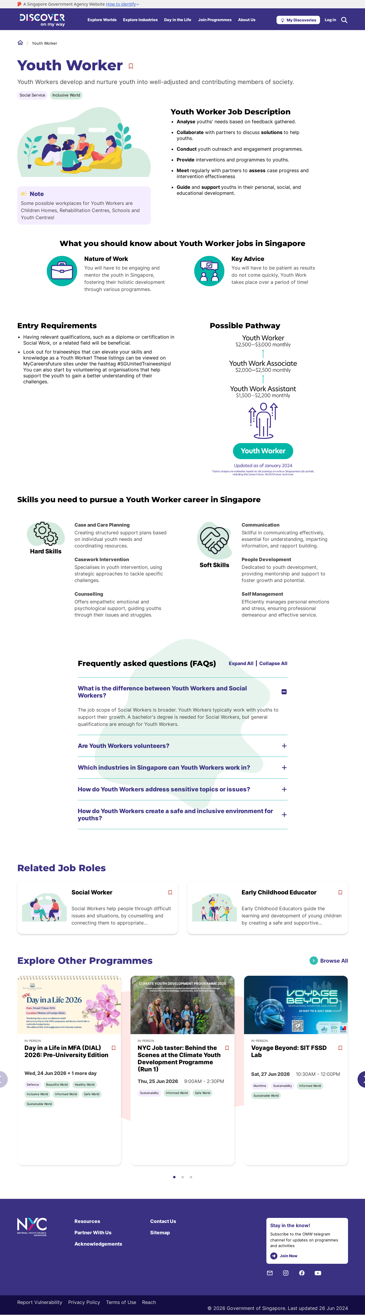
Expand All (241, 663)
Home (20, 43)
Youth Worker (44, 43)
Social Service (32, 95)
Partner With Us (92, 1232)
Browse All (334, 961)
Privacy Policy (84, 1302)
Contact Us (163, 1221)
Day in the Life (177, 19)
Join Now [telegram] (283, 1256)
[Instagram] (285, 1272)
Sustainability (149, 1093)
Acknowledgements (98, 1244)
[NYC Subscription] (269, 1272)
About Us (246, 19)
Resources (87, 1221)
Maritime (260, 1085)
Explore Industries (140, 19)
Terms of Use (121, 1302)
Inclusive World (66, 95)
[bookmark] (170, 892)
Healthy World (84, 1084)
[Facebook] (302, 1272)
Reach (149, 1302)
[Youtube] (318, 1272)
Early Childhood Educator (279, 892)
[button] (174, 1177)
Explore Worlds (102, 19)
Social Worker (92, 892)
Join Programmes (215, 19)
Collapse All (273, 663)
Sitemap (160, 1232)
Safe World (91, 1094)
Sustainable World (39, 1104)
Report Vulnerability (39, 1302)
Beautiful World (57, 1084)
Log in (330, 19)
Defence (33, 1084)
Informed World (66, 1094)
